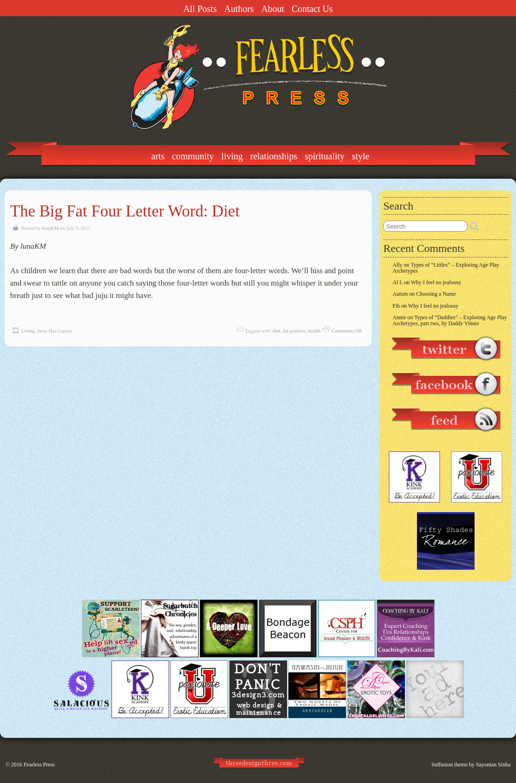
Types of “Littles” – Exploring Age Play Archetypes (446, 268)
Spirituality (325, 156)
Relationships (273, 156)
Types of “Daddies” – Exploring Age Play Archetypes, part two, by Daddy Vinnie (450, 320)
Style (360, 156)
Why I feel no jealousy (436, 282)
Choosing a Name (436, 294)
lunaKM (50, 228)
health (314, 330)
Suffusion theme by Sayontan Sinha (470, 764)
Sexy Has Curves (54, 330)
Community (193, 156)
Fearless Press (39, 764)
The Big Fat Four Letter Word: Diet (125, 211)
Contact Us (312, 9)
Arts (157, 156)
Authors (238, 9)
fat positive (294, 330)
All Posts (200, 9)
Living (232, 156)
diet (277, 330)
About (272, 9)
